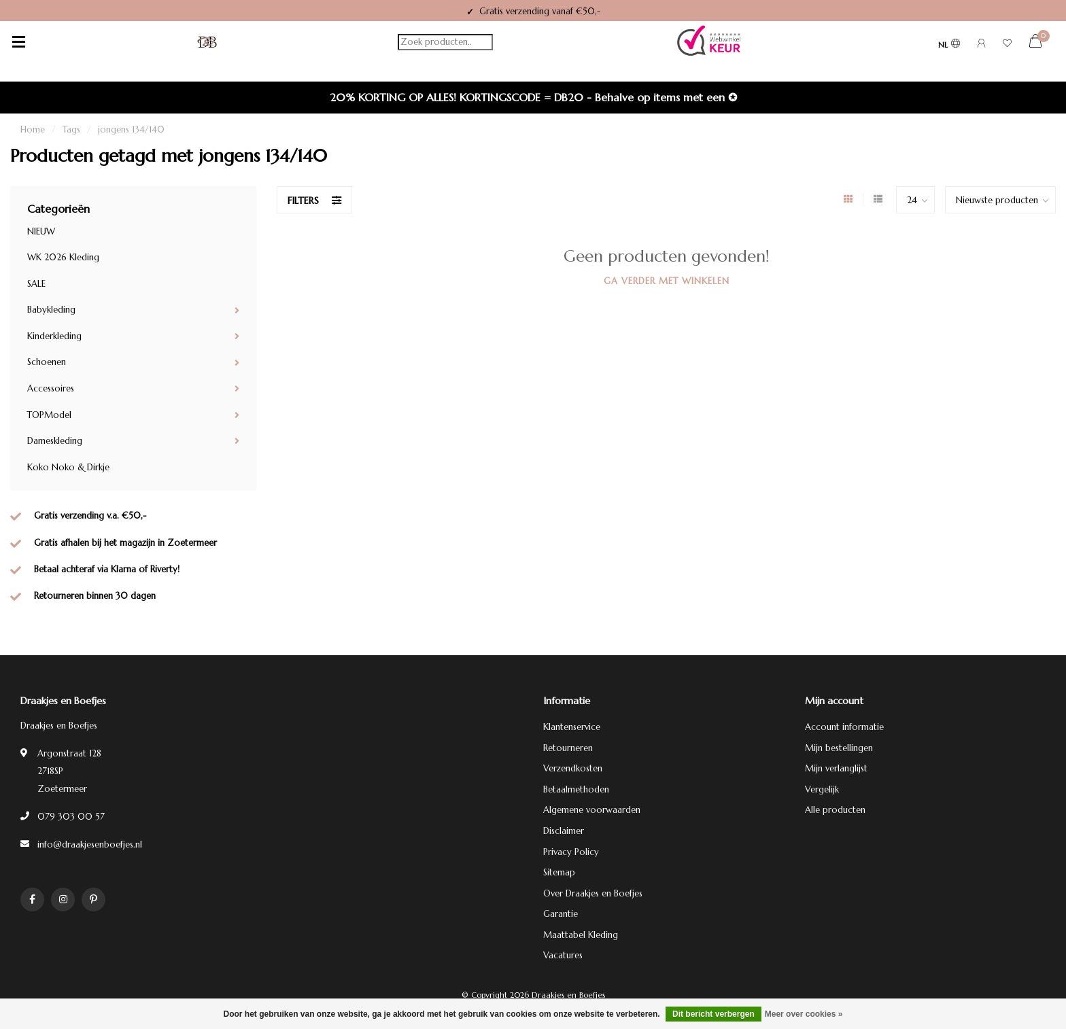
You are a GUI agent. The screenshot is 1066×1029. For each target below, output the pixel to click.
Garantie (560, 914)
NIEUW (41, 231)
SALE (36, 284)
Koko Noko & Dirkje (68, 467)
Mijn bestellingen (839, 748)
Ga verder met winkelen (666, 281)
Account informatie (844, 727)
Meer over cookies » (804, 1014)
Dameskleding (54, 441)
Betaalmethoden (576, 789)
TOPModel (49, 415)
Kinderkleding (54, 336)
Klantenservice (571, 727)
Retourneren (568, 748)
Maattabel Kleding (580, 935)
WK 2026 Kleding (63, 257)
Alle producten (835, 810)
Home (32, 129)
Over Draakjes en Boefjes (592, 893)
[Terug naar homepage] (207, 42)
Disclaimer (563, 831)
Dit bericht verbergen (713, 1014)
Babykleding (51, 309)
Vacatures (563, 955)
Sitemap (559, 872)
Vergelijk (822, 789)
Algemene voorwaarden (591, 810)
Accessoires (50, 388)
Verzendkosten (572, 768)
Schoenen (46, 362)
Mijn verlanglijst (836, 768)
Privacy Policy (571, 852)
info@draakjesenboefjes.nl (89, 844)
